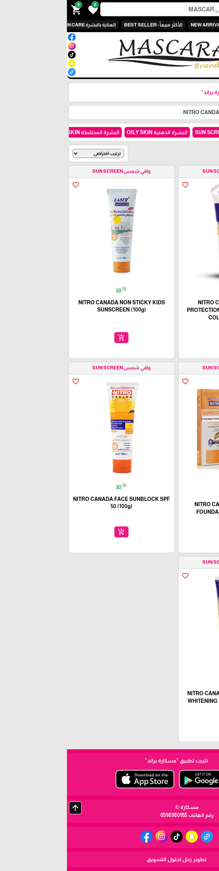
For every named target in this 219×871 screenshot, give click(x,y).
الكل (195, 25)
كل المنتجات (173, 112)
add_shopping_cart (164, 337)
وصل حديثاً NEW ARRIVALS (153, 25)
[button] (25, 9)
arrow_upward (8, 807)
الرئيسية (203, 112)
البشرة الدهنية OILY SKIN (90, 132)
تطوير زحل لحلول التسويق (110, 859)
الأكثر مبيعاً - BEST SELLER (86, 25)
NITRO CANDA (134, 112)
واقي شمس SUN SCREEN (160, 132)
